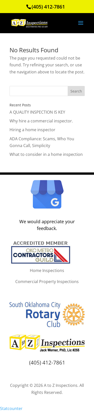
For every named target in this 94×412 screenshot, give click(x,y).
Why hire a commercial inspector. (41, 121)
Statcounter (11, 408)
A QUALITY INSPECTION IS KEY (37, 112)
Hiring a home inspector (32, 129)
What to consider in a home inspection (46, 154)
